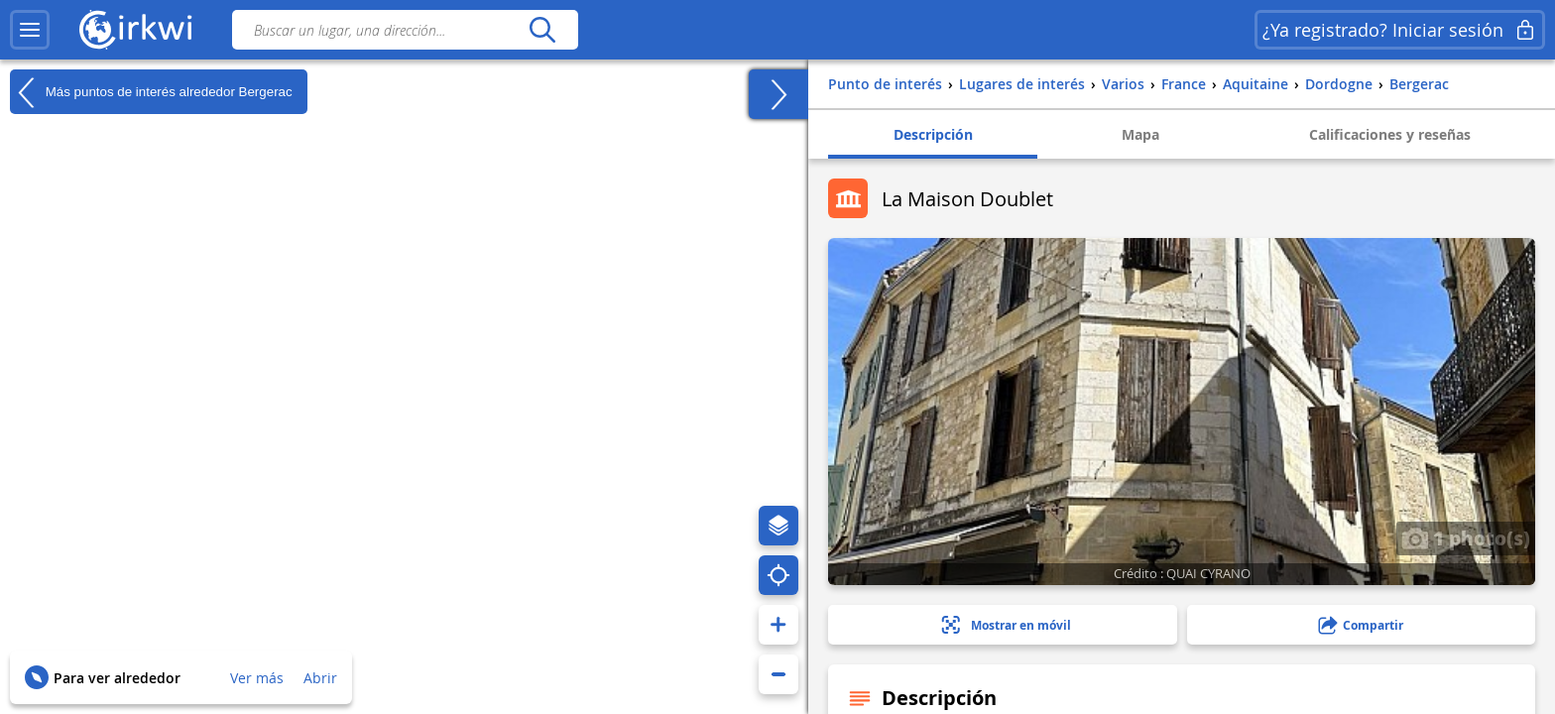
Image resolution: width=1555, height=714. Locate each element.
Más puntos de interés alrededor (151, 92)
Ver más (257, 677)
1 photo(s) (1465, 537)
